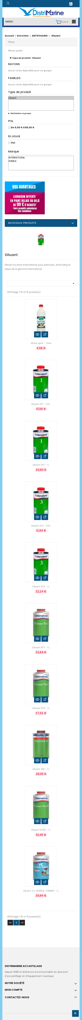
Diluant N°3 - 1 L (41, 586)
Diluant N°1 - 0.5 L (41, 404)
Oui (13, 142)
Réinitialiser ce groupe (20, 113)
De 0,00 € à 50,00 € (22, 127)
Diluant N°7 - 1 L (41, 647)
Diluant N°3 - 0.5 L (41, 525)
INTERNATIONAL (41, 158)
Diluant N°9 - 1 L (41, 708)
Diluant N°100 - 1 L (41, 829)
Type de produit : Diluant (26, 57)
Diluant (41, 98)
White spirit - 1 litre (41, 343)
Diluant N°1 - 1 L (41, 464)
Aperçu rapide (37, 334)
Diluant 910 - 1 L (41, 769)
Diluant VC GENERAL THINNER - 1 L (41, 890)
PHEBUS (41, 161)
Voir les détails (44, 334)
